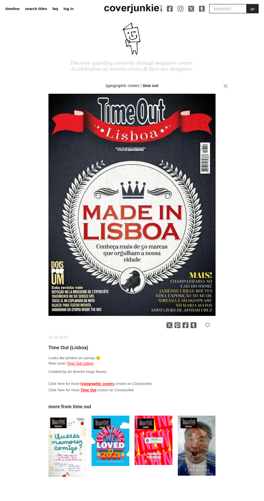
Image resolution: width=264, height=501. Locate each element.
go (253, 9)
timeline (12, 9)
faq (55, 9)
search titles (36, 9)
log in (68, 9)
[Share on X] (169, 325)
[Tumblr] (202, 8)
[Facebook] (169, 8)
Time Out (150, 85)
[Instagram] (180, 8)
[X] (191, 8)
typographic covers (122, 85)
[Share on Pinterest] (177, 325)
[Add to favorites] (208, 325)
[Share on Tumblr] (193, 325)
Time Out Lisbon (80, 363)
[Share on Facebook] (185, 325)
